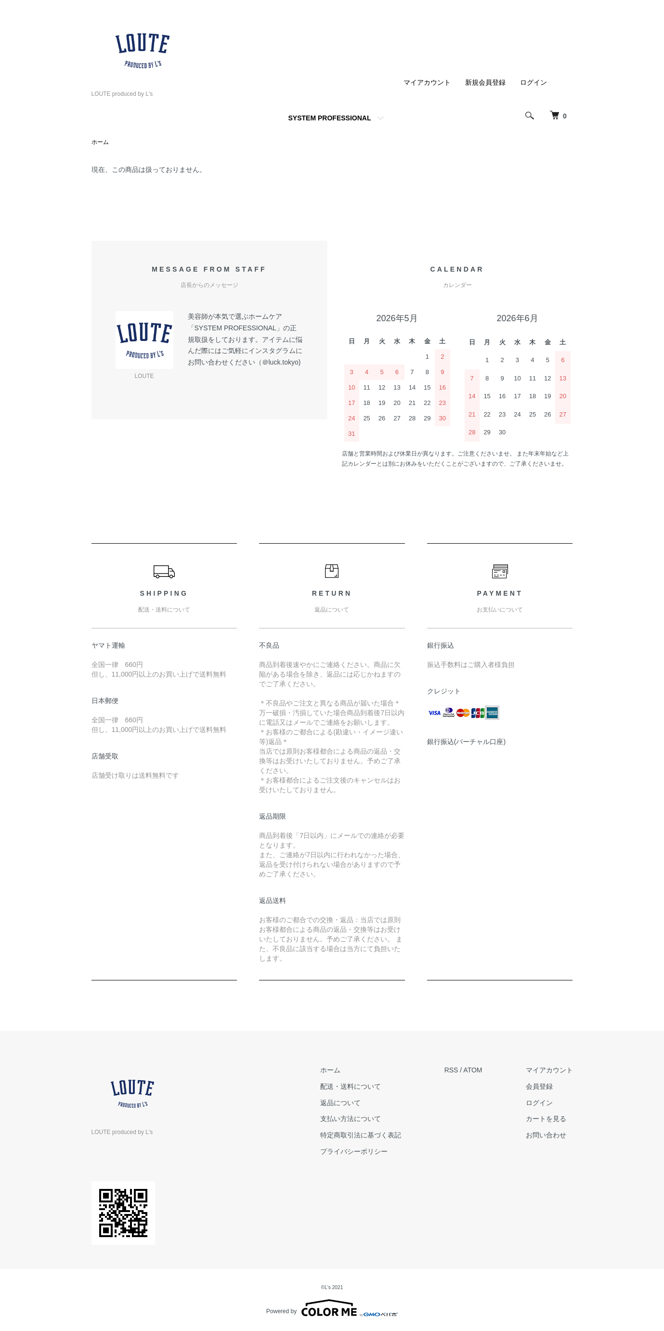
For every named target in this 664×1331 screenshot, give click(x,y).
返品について (340, 1103)
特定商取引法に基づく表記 (360, 1135)
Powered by (332, 1308)
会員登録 (539, 1086)
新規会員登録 (485, 82)
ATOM (472, 1070)
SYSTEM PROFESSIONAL (329, 118)
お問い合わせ (546, 1135)
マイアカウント (427, 82)
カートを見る (546, 1118)
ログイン (533, 82)
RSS (451, 1070)
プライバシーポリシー (354, 1151)
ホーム (100, 142)
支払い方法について (350, 1118)
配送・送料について (350, 1086)
